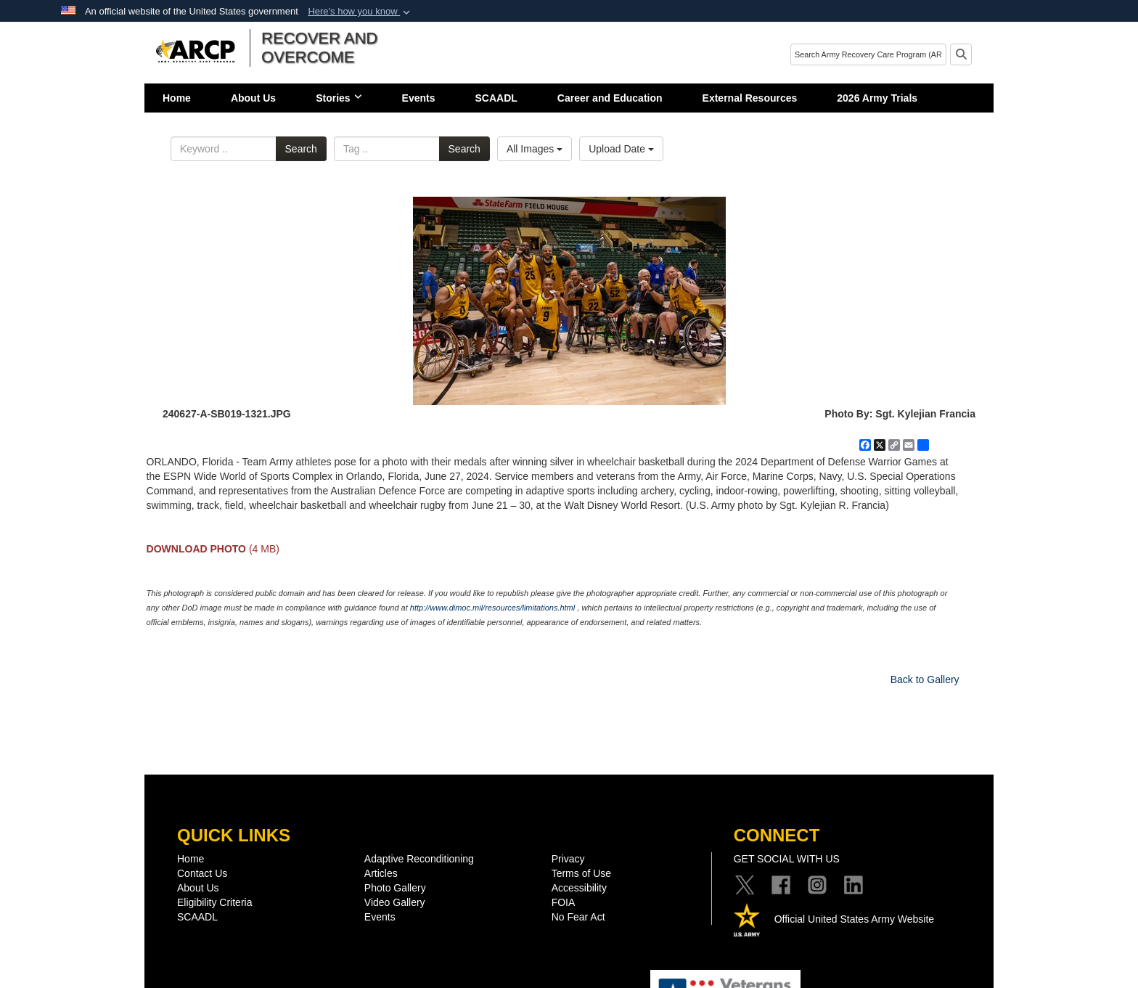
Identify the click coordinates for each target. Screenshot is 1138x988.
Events (418, 98)
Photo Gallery (395, 888)
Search (301, 149)
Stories (338, 98)
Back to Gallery (925, 679)
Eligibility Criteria (214, 902)
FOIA (564, 902)
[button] (360, 11)
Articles (381, 873)
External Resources (750, 98)
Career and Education (610, 98)
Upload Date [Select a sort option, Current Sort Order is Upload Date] (621, 149)
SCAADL (496, 98)
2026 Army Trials (877, 98)
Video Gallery (394, 902)
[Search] (868, 54)
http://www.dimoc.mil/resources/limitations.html (492, 607)
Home (177, 98)
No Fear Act (578, 917)
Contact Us (202, 873)
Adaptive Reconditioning (419, 859)
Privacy (568, 859)
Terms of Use (581, 873)
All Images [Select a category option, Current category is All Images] (534, 149)
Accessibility (579, 888)
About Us (253, 98)
